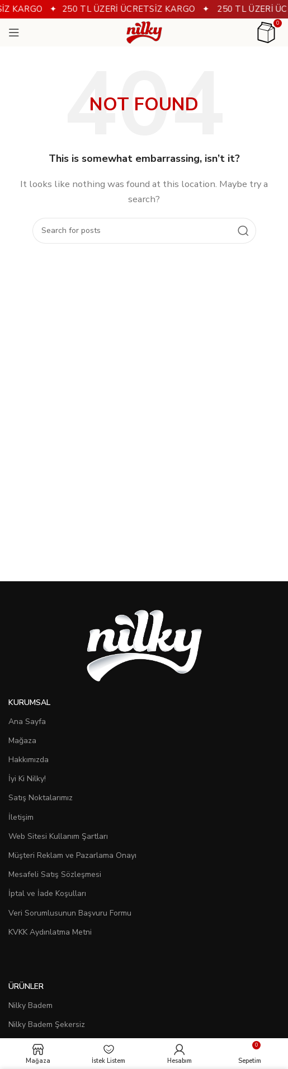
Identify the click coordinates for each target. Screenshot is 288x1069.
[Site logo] (144, 32)
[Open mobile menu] (14, 32)
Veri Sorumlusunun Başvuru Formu (69, 913)
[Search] (144, 231)
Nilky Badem (30, 1005)
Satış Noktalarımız (40, 797)
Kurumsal (29, 702)
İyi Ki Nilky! (27, 778)
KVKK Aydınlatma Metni (50, 932)
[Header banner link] (144, 9)
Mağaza (22, 740)
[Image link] (144, 644)
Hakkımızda (28, 759)
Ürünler (26, 986)
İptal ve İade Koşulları (47, 893)
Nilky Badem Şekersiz (46, 1024)
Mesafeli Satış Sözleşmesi (54, 874)
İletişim (21, 817)
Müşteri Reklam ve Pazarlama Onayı (72, 855)
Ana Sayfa (27, 721)
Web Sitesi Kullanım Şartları (58, 836)
